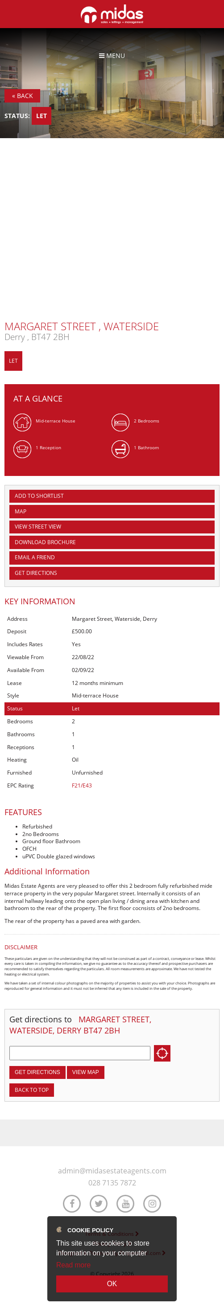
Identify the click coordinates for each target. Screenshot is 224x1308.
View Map (85, 1072)
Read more (73, 1265)
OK (112, 1283)
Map (20, 511)
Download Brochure (45, 542)
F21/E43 (82, 785)
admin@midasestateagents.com (112, 1171)
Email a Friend (35, 557)
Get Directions (36, 573)
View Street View (38, 526)
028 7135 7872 (112, 1183)
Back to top (32, 1090)
